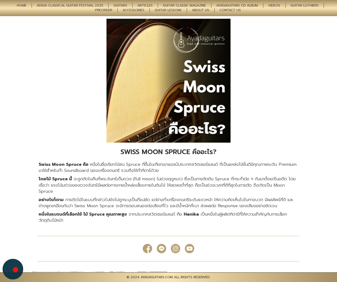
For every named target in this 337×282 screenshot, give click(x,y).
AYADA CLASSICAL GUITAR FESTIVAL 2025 (70, 5)
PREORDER (103, 10)
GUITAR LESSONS (168, 10)
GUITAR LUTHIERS (304, 5)
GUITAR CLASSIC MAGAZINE (184, 5)
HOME (21, 5)
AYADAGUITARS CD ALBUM (237, 5)
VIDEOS (274, 5)
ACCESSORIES (133, 10)
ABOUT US (200, 10)
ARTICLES (145, 5)
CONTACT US (230, 10)
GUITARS (120, 5)
